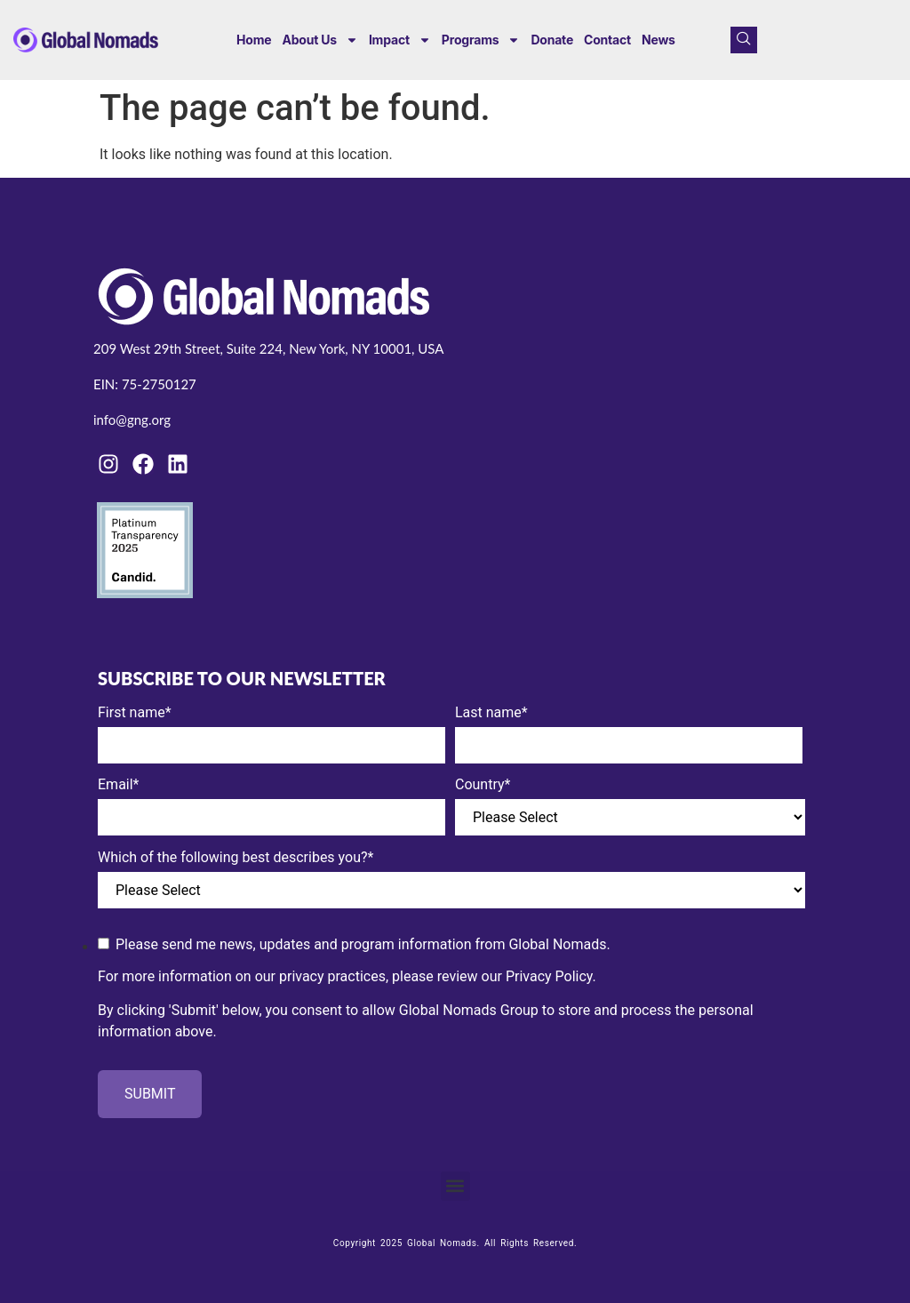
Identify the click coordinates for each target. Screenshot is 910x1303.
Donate (552, 39)
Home (253, 39)
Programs (481, 40)
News (658, 39)
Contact (607, 39)
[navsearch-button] (743, 40)
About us (320, 40)
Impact (400, 40)
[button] (455, 1186)
